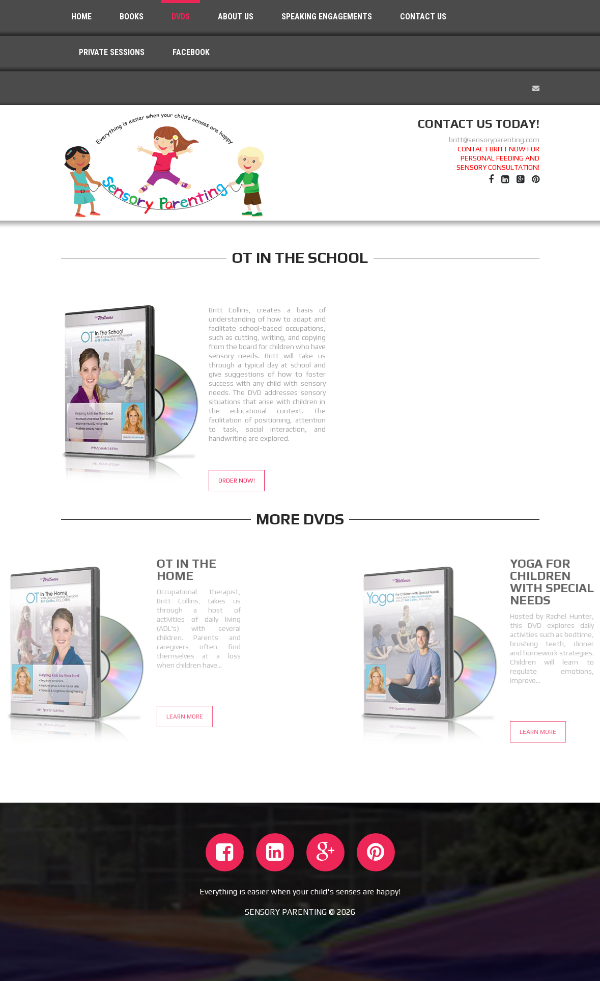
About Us (235, 16)
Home (81, 16)
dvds (181, 16)
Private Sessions (112, 52)
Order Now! (236, 480)
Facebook (191, 52)
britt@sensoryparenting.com (494, 140)
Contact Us (423, 16)
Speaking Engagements (326, 16)
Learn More (109, 716)
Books (132, 16)
